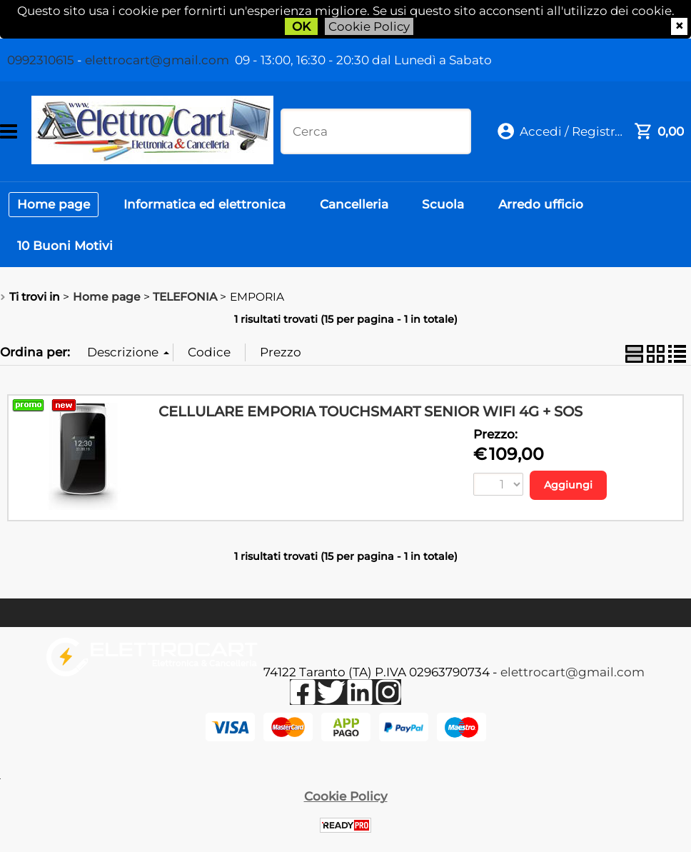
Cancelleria (362, 207)
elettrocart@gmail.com (157, 60)
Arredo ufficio (555, 207)
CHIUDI (679, 26)
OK (301, 26)
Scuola (454, 207)
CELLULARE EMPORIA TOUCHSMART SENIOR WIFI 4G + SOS (370, 424)
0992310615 (40, 60)
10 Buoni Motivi (66, 256)
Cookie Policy (369, 26)
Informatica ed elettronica (209, 207)
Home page (55, 207)
